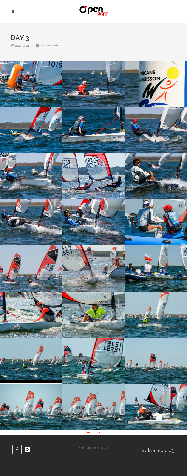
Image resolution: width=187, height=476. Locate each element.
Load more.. (93, 432)
